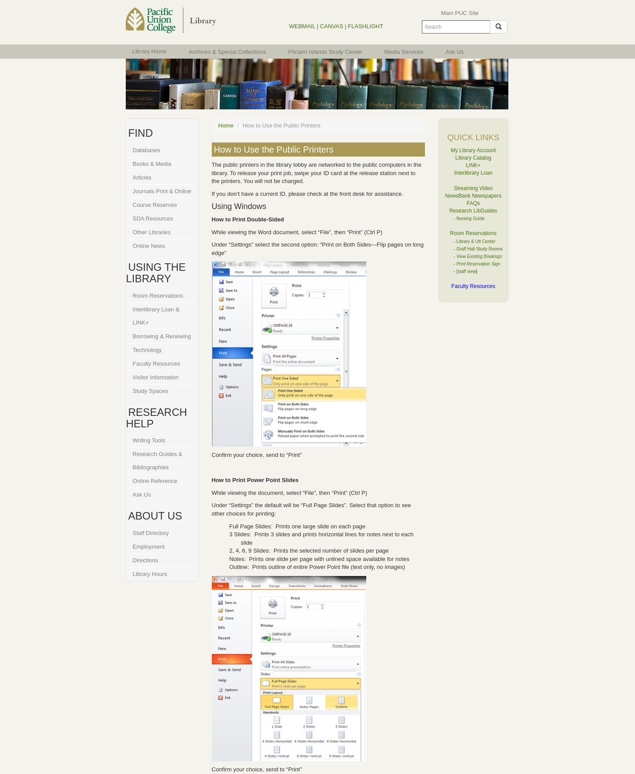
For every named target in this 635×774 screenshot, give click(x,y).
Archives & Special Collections (228, 52)
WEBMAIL (302, 26)
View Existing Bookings (479, 256)
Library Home (149, 51)
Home (226, 125)
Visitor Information (156, 377)
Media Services (404, 52)
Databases (146, 150)
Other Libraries (152, 232)
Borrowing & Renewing (162, 336)
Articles (142, 177)
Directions (145, 560)
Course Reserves (155, 205)
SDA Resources (153, 218)
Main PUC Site (459, 13)
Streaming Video (473, 188)
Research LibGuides (473, 211)
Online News (149, 246)
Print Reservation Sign (478, 264)
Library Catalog (473, 158)
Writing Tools (149, 440)
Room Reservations (158, 295)
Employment (149, 546)
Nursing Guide (470, 218)
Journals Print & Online (162, 191)
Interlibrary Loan (473, 173)
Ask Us (455, 52)
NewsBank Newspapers (473, 196)
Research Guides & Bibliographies (158, 461)
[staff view (466, 271)
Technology (147, 350)
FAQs (473, 203)
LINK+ (473, 165)
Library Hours (150, 574)
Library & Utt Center (475, 241)
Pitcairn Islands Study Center (325, 52)
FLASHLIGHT (365, 26)
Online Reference (155, 481)
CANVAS (331, 26)
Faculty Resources (156, 363)
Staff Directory (151, 533)
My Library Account (473, 150)
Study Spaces (150, 391)
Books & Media (152, 164)
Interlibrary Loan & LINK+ (156, 316)
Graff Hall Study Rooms (479, 249)
